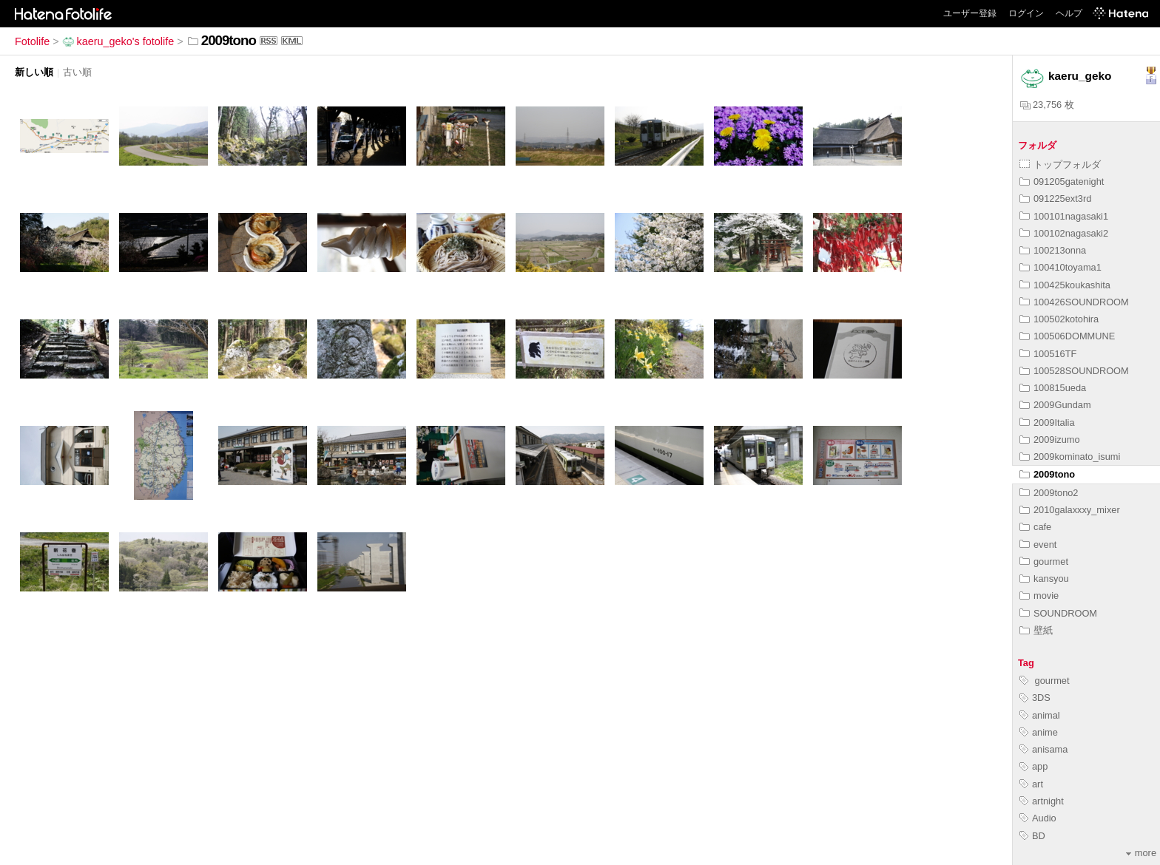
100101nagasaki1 (1063, 216)
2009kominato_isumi (1069, 456)
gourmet (1043, 561)
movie (1039, 595)
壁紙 (1036, 630)
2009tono (1047, 474)
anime (1038, 732)
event (1037, 544)
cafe (1035, 526)
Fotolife (32, 41)
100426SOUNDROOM (1074, 302)
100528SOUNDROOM (1074, 370)
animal (1039, 715)
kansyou (1044, 578)
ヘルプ (1069, 13)
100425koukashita (1064, 285)
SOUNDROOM (1058, 613)
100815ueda (1052, 387)
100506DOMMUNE (1067, 336)
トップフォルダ (1060, 164)
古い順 (77, 72)
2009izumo (1049, 439)
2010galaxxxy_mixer (1069, 509)
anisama (1043, 749)
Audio (1037, 818)
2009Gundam (1055, 404)
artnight (1041, 801)
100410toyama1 (1060, 267)
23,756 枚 (1047, 104)
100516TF (1047, 353)
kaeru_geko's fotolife (118, 41)
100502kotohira (1059, 319)
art (1031, 784)
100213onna (1052, 250)
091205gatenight (1061, 181)
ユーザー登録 (970, 13)
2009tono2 (1049, 492)
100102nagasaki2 (1063, 233)
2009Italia (1047, 422)
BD (1032, 835)
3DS (1035, 697)
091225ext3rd (1055, 198)
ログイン (1026, 13)
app (1033, 766)
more (1141, 852)
